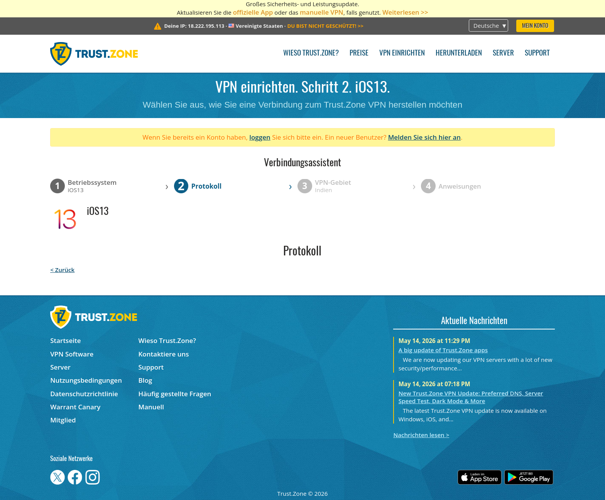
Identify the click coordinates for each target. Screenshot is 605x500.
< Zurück (62, 270)
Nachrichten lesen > (421, 435)
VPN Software (71, 354)
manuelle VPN (321, 12)
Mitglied (63, 420)
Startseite (65, 340)
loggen (259, 137)
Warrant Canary (75, 406)
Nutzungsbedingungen (86, 380)
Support (537, 53)
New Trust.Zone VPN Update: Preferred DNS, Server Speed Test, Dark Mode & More (471, 397)
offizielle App (253, 12)
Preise (359, 53)
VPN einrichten (402, 53)
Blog (145, 380)
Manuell (151, 406)
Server (503, 53)
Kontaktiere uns (164, 354)
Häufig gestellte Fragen (175, 393)
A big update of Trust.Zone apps (443, 350)
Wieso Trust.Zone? (311, 53)
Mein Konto (535, 26)
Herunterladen (459, 53)
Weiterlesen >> (405, 12)
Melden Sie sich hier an (424, 137)
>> (325, 25)
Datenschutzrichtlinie (84, 393)
